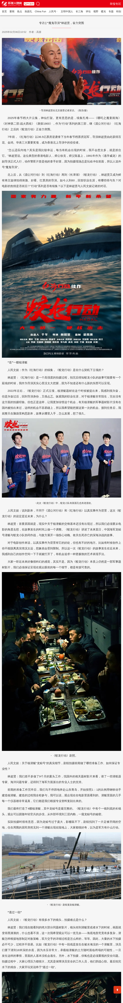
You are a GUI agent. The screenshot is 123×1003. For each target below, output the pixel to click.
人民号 (53, 11)
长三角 (79, 11)
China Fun (40, 11)
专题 (111, 11)
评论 (88, 11)
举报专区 (115, 3)
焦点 (19, 11)
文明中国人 (67, 11)
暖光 (103, 11)
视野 (95, 11)
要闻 (11, 11)
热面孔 (28, 11)
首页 (4, 11)
